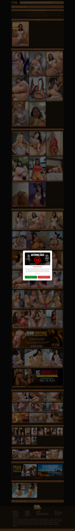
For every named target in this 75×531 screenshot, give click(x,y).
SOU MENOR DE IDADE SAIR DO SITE (43, 277)
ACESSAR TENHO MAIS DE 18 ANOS (31, 277)
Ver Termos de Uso (37, 273)
